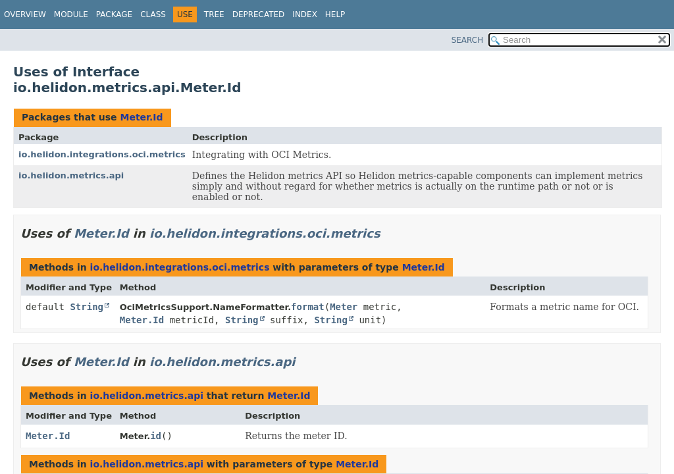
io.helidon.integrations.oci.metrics (102, 154)
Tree (214, 14)
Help (335, 14)
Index (304, 14)
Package (114, 14)
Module (71, 14)
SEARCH (468, 40)
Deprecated (258, 14)
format (307, 307)
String (86, 307)
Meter (343, 307)
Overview (25, 14)
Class (153, 14)
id (155, 436)
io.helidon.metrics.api (71, 175)
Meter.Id (141, 117)
